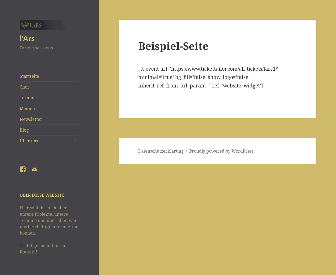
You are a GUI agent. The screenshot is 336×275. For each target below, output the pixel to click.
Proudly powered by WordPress (221, 151)
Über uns (29, 141)
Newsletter (31, 119)
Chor (24, 87)
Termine (28, 98)
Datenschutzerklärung (161, 151)
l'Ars (27, 38)
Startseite (29, 76)
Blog (24, 130)
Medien (27, 108)
